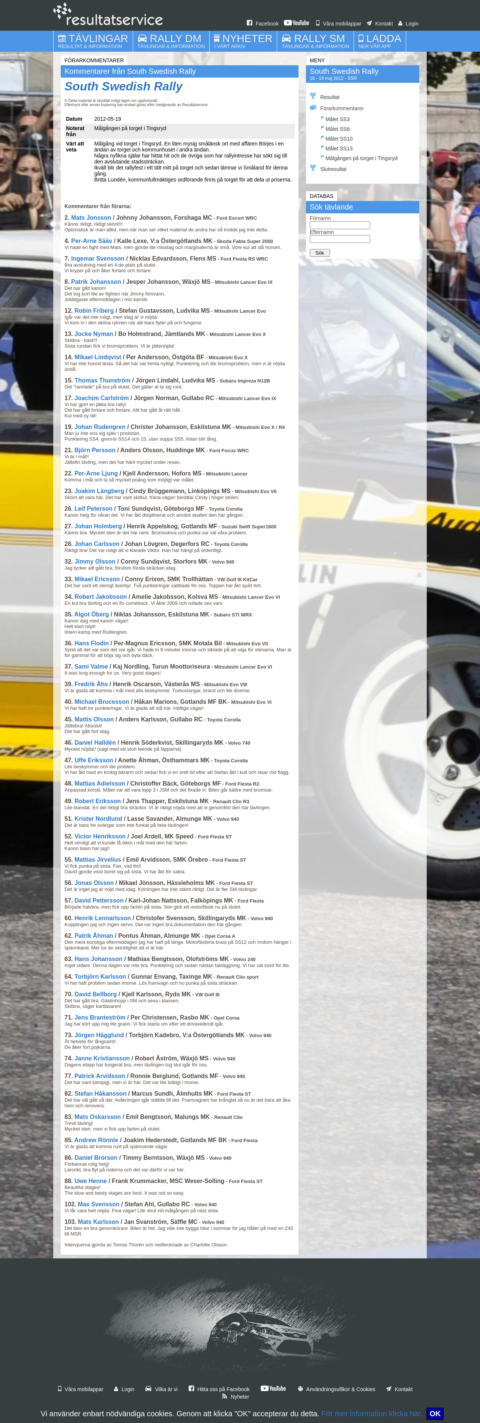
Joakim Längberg (99, 491)
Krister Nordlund (98, 819)
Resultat (324, 96)
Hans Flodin (92, 643)
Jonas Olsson (94, 883)
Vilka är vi (161, 1389)
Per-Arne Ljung (96, 473)
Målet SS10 (336, 138)
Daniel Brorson (96, 1158)
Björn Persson (95, 450)
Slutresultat (328, 168)
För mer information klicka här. (371, 1414)
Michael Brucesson (102, 702)
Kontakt (380, 24)
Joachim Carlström (102, 398)
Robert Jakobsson (101, 597)
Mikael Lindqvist (98, 357)
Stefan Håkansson (101, 1093)
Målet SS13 (336, 147)
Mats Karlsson (98, 1222)
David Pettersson (99, 900)
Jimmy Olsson (95, 561)
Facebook (263, 24)
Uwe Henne (91, 1181)
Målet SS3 (335, 118)
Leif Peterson (93, 508)
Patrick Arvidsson (100, 1076)
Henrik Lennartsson (103, 918)
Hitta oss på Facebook (219, 1389)
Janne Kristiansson (102, 1058)
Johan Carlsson (97, 544)
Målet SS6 (335, 128)
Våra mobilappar (339, 24)
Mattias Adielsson (100, 783)
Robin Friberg (94, 310)
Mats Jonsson (91, 217)
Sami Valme (91, 666)
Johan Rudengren (100, 427)
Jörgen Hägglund (99, 1035)
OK (435, 1414)
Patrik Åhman (94, 936)
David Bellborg (96, 994)
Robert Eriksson (98, 801)
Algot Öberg (91, 614)
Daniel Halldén (95, 742)
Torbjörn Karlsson (100, 976)
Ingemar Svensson (97, 258)
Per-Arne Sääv (91, 241)
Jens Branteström (100, 1017)
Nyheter (235, 1397)
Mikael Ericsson (97, 579)
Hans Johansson (99, 959)
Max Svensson (99, 1204)
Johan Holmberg (98, 526)
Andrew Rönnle (96, 1140)
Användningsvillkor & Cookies (336, 1389)
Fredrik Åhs (91, 684)
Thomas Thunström (102, 380)
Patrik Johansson (96, 282)
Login (408, 24)
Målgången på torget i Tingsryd (359, 157)
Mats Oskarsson (98, 1117)
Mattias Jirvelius (98, 859)
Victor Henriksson (100, 836)
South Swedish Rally (123, 86)
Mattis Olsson (94, 719)
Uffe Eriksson (94, 760)
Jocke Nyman (94, 334)
